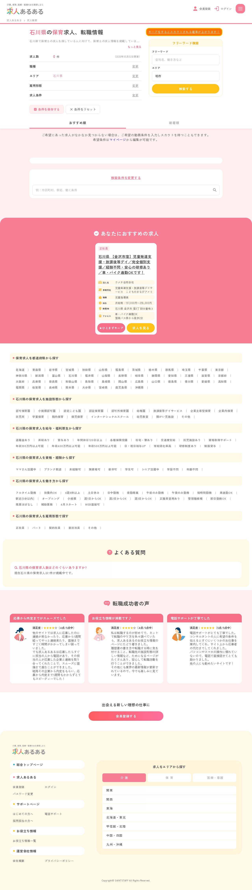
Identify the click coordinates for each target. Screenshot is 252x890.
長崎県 (53, 388)
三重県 (189, 377)
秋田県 (86, 371)
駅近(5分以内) (25, 499)
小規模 (72, 499)
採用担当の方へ (23, 821)
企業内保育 (226, 412)
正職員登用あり (170, 499)
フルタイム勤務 (26, 494)
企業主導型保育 (200, 412)
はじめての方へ (23, 814)
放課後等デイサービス (168, 412)
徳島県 (172, 382)
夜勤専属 (133, 494)
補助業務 (47, 505)
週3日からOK (143, 499)
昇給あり (44, 441)
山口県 (156, 382)
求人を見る (141, 329)
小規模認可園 (47, 412)
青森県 (36, 371)
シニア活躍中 (150, 470)
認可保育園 (23, 412)
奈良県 (53, 382)
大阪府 (20, 382)
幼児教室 (142, 418)
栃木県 (153, 371)
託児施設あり (192, 441)
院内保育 (58, 418)
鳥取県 (89, 382)
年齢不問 (192, 470)
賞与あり (63, 441)
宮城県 (70, 371)
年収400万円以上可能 (66, 447)
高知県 (222, 382)
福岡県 (20, 388)
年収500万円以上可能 (102, 447)
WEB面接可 (92, 505)
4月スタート (69, 505)
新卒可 (112, 470)
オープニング (51, 499)
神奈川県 (21, 377)
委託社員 (74, 529)
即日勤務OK (218, 499)
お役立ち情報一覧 (24, 841)
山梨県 (106, 377)
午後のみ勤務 (180, 494)
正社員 (20, 529)
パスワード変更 (23, 794)
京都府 (222, 377)
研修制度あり (188, 447)
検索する (186, 88)
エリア (156, 68)
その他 (186, 418)
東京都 (219, 371)
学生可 (129, 470)
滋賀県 (205, 377)
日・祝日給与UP (135, 447)
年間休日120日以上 (89, 441)
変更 (135, 66)
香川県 (189, 382)
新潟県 (39, 377)
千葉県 (202, 371)
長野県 (122, 377)
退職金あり (23, 441)
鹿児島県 (121, 388)
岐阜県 (139, 377)
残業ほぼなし (24, 505)
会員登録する (126, 716)
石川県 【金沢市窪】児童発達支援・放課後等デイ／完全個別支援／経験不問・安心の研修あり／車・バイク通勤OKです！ (125, 265)
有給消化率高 (162, 447)
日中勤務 (113, 494)
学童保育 (38, 418)
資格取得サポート (220, 441)
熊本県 (70, 388)
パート (36, 529)
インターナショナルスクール (110, 418)
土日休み (93, 494)
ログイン (50, 787)
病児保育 (77, 418)
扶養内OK (50, 494)
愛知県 (172, 377)
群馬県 (169, 371)
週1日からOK (93, 499)
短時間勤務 (204, 494)
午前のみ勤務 (155, 494)
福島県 (119, 371)
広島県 (139, 382)
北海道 (20, 371)
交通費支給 (168, 441)
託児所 (20, 418)
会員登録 (18, 787)
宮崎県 (103, 388)
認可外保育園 (120, 412)
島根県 (106, 382)
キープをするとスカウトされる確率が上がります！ (184, 32)
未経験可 (75, 470)
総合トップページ (30, 764)
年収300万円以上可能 (30, 447)
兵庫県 (36, 382)
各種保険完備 (119, 441)
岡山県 (122, 382)
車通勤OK (226, 494)
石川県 (73, 377)
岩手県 (53, 371)
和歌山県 (71, 382)
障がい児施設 (165, 418)
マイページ (117, 139)
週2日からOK (118, 499)
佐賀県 (36, 388)
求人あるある (14, 20)
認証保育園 (96, 412)
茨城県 (136, 371)
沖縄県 (139, 388)
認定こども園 (72, 412)
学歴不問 (173, 470)
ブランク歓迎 (53, 470)
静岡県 (156, 377)
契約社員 (55, 529)
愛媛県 (205, 382)
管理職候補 (195, 499)
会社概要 (18, 861)
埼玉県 (186, 371)
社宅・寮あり (144, 441)
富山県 (56, 377)
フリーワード (160, 51)
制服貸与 (210, 447)
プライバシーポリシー (59, 861)
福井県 (89, 377)
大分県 (86, 388)
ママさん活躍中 (26, 470)
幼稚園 (141, 412)
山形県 (103, 371)
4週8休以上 (72, 494)
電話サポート (53, 814)
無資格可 (95, 470)
